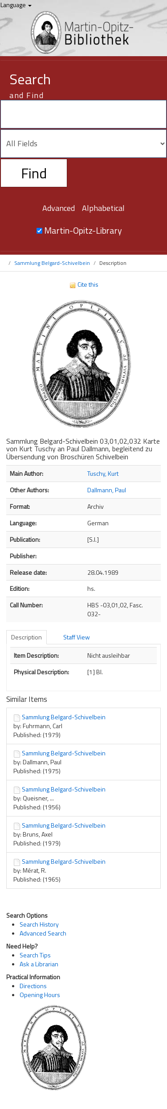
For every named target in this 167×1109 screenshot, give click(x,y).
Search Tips (35, 955)
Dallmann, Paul (106, 490)
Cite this (83, 284)
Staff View (76, 637)
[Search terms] (83, 114)
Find (34, 173)
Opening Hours (40, 994)
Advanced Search (43, 933)
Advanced (58, 208)
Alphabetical (103, 208)
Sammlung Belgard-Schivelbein (52, 263)
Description (26, 637)
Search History (39, 924)
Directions (33, 985)
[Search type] (83, 143)
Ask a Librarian (39, 964)
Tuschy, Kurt (102, 473)
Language (16, 4)
